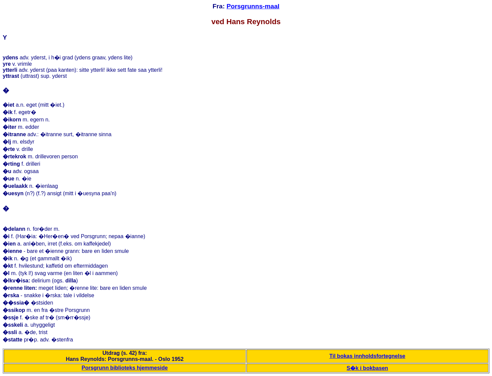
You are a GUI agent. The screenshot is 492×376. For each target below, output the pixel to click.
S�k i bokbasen (367, 368)
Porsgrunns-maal (252, 6)
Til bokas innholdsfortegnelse (367, 356)
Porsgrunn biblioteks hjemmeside (124, 368)
